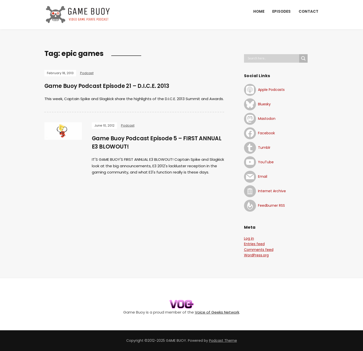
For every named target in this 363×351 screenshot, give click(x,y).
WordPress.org (256, 255)
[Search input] (273, 58)
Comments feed (258, 249)
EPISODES (281, 11)
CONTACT (308, 11)
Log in (249, 238)
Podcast (87, 73)
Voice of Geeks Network (217, 312)
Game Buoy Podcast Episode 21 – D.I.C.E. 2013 (106, 86)
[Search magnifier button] (303, 58)
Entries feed (254, 243)
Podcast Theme (223, 340)
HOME (258, 11)
